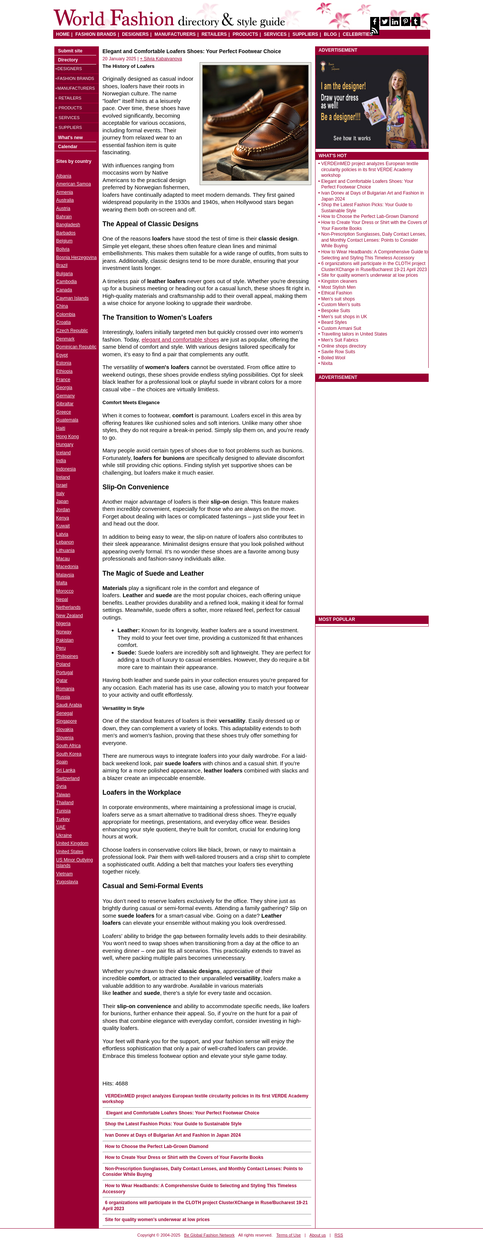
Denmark (65, 339)
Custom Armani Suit (341, 328)
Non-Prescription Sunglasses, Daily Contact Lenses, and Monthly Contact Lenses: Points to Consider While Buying (373, 239)
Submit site (70, 51)
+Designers (68, 68)
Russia (63, 697)
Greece (63, 412)
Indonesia (66, 469)
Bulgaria (64, 273)
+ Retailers (68, 98)
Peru (61, 648)
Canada (64, 290)
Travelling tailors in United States (354, 334)
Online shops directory (343, 346)
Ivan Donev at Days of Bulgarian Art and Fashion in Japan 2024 (173, 1135)
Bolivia (62, 249)
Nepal (62, 599)
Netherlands (68, 607)
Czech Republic (72, 330)
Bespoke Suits (335, 310)
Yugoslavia (67, 881)
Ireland (63, 477)
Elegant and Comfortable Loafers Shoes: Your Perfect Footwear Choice (182, 1113)
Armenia (64, 192)
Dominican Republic (76, 346)
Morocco (65, 591)
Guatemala (67, 420)
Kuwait (63, 526)
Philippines (67, 656)
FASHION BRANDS (95, 34)
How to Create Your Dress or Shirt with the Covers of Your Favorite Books (184, 1157)
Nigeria (63, 623)
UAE (61, 827)
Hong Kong (67, 436)
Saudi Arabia (69, 705)
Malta (61, 582)
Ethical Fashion (336, 293)
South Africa (68, 745)
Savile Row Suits (338, 351)
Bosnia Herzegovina (76, 257)
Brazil (62, 265)
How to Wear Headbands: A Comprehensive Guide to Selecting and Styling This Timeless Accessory (374, 255)
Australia (65, 200)
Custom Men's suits (340, 304)
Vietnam (64, 874)
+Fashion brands (74, 78)
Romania (65, 688)
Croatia (63, 322)
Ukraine (64, 835)
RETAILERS (214, 34)
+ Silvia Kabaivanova (161, 58)
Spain (62, 762)
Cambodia (66, 281)
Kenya (62, 518)
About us (317, 1235)
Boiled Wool (333, 357)
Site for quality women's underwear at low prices (157, 1219)
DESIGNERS (135, 34)
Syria (61, 786)
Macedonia (67, 566)
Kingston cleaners (339, 281)
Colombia (65, 314)
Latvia (62, 534)
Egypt (62, 355)
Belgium (64, 241)
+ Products (68, 108)
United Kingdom (72, 843)
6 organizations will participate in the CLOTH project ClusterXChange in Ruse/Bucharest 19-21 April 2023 (374, 266)
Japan (62, 501)
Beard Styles (334, 322)
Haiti (60, 428)
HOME (63, 34)
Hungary (64, 444)
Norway (64, 631)
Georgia (64, 387)
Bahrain (64, 216)
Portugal (64, 672)
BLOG (330, 34)
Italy (60, 493)
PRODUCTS (245, 34)
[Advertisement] (372, 495)
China (62, 306)
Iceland (63, 452)
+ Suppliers (68, 127)
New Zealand (69, 615)
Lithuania (65, 550)
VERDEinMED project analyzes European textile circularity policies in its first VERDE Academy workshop (369, 169)
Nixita (326, 363)
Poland (63, 664)
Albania (63, 176)
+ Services (67, 117)
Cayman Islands (72, 298)
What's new (70, 137)
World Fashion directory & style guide (169, 18)
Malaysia (65, 575)
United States (69, 851)
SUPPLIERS (305, 34)
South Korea (69, 754)
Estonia (63, 363)
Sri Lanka (65, 770)
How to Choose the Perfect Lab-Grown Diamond (156, 1146)
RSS (339, 1235)
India (61, 460)
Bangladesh (68, 224)
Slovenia (65, 737)
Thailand (65, 802)
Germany (65, 395)
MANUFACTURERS (174, 34)
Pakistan (65, 640)
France (63, 379)
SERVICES (275, 34)
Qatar (62, 680)
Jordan (63, 509)
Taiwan (63, 794)
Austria (63, 208)
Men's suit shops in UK (344, 316)
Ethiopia (64, 371)
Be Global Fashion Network (209, 1235)
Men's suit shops (338, 299)
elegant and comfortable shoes (180, 339)
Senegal (64, 713)
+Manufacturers (75, 88)
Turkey (63, 819)
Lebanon (65, 542)
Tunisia (63, 811)
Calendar (67, 146)
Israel (61, 485)
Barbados (65, 233)
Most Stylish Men (338, 287)
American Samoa (73, 184)
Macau (63, 558)
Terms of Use (288, 1235)
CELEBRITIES (357, 34)
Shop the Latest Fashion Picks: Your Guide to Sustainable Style (173, 1123)
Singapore (66, 721)
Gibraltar (65, 403)
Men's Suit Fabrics (339, 340)
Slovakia (64, 729)
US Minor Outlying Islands (74, 863)
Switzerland (68, 778)
